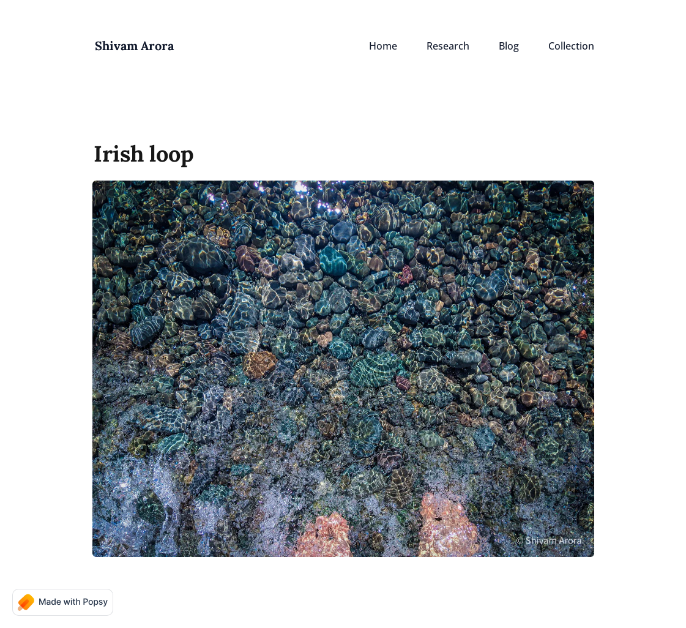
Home (383, 46)
